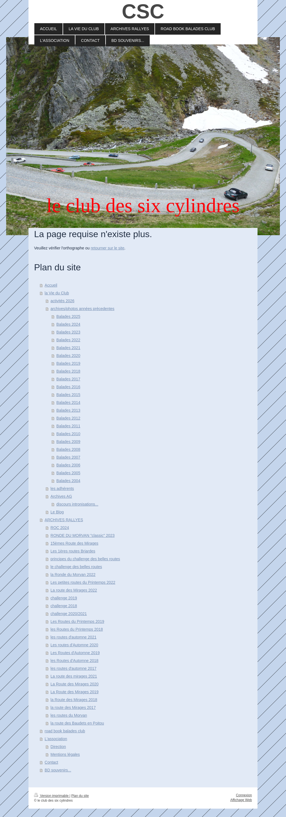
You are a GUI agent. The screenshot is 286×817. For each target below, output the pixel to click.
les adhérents (62, 488)
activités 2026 (63, 301)
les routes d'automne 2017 (74, 668)
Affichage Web (241, 800)
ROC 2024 (60, 527)
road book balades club (65, 731)
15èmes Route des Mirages (74, 543)
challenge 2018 (64, 606)
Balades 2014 (68, 402)
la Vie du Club (57, 293)
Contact (51, 762)
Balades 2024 (68, 324)
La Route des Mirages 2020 (75, 684)
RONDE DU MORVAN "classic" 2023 (83, 535)
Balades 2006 (68, 465)
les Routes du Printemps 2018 (77, 629)
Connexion (244, 795)
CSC (143, 11)
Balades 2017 (68, 379)
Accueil (51, 285)
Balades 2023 (68, 332)
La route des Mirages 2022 (74, 590)
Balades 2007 (68, 457)
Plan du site (80, 796)
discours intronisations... (77, 504)
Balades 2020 (68, 355)
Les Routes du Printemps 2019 (77, 621)
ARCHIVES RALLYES (64, 520)
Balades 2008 (68, 449)
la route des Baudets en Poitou (77, 723)
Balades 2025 (68, 316)
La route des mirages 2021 (74, 676)
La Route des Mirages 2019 (75, 692)
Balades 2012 (68, 418)
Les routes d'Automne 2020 (74, 645)
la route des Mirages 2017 (73, 707)
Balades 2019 (68, 363)
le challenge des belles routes (76, 566)
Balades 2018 (68, 371)
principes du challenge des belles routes (85, 559)
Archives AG (61, 496)
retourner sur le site (108, 248)
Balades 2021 (68, 348)
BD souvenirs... (58, 770)
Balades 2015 (68, 394)
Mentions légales (65, 754)
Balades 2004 (68, 480)
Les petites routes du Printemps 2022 (83, 582)
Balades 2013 (68, 410)
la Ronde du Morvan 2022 (73, 574)
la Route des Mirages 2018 (74, 699)
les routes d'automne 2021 (74, 637)
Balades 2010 (68, 434)
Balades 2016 (68, 387)
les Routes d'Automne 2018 (75, 660)
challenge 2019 (64, 598)
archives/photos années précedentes (83, 308)
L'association (56, 739)
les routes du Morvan (69, 715)
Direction (58, 746)
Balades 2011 (68, 426)
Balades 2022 (68, 340)
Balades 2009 (68, 441)
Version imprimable (52, 796)
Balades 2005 (68, 473)
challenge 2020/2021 (69, 613)
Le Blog (57, 512)
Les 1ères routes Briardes (73, 551)
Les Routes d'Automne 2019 (75, 653)
